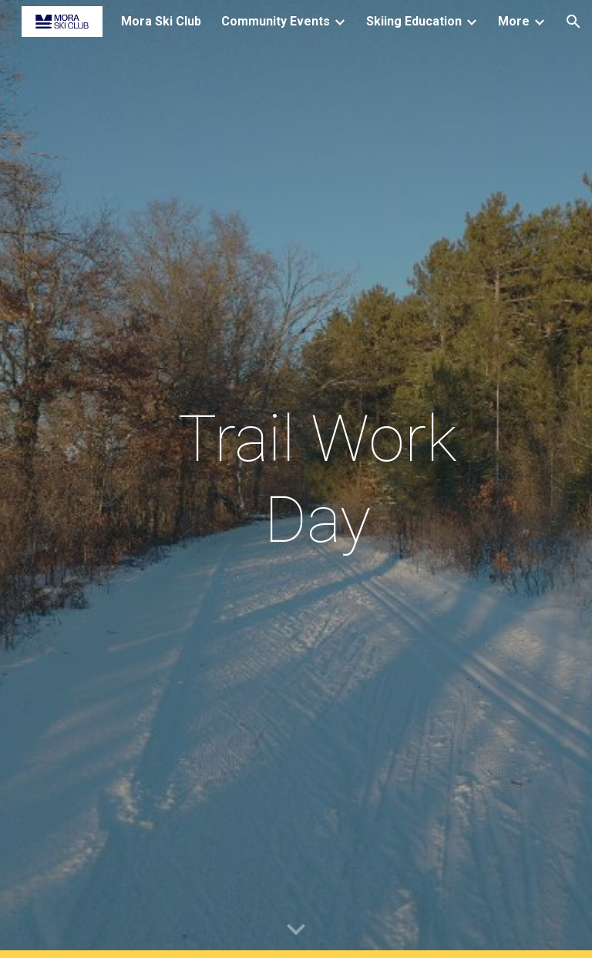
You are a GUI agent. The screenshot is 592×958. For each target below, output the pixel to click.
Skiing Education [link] (414, 21)
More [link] (514, 21)
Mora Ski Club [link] (161, 21)
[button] (573, 21)
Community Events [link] (275, 21)
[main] (317, 479)
